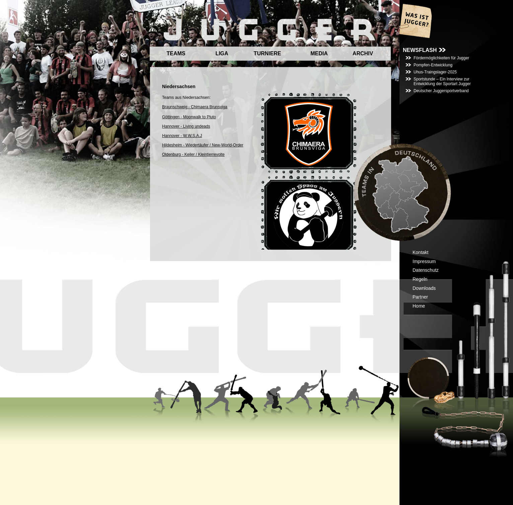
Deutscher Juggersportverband (441, 90)
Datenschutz (426, 270)
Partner (420, 297)
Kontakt (420, 252)
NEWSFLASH (420, 50)
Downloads (424, 288)
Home (419, 306)
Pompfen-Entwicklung (433, 65)
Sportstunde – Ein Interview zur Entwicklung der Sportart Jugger (442, 81)
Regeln (420, 279)
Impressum (424, 261)
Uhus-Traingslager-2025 (435, 72)
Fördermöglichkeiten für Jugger (441, 58)
